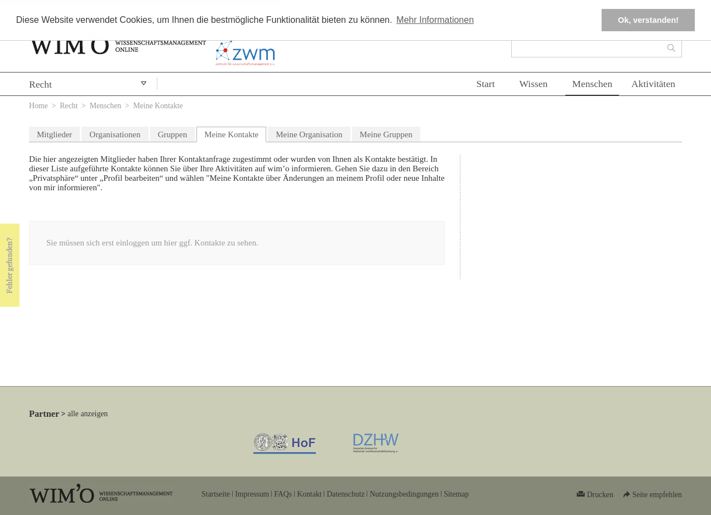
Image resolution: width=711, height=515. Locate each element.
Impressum (252, 494)
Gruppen (173, 134)
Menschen (592, 83)
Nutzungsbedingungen (404, 494)
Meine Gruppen (386, 134)
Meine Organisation (309, 134)
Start (485, 83)
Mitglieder (54, 134)
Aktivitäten (653, 83)
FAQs (283, 494)
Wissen (534, 83)
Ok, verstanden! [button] (648, 20)
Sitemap (456, 494)
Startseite (215, 494)
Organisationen (114, 134)
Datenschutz (345, 494)
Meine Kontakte (235, 133)
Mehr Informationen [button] (435, 20)
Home (38, 106)
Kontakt (309, 494)
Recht (40, 84)
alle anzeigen (88, 414)
